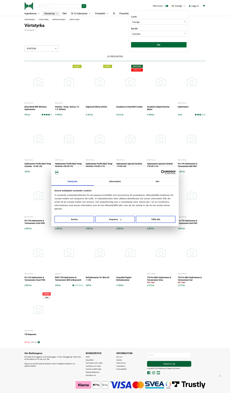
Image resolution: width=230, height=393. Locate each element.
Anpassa (115, 219)
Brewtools (59, 103)
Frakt (88, 357)
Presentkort (125, 13)
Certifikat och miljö (93, 366)
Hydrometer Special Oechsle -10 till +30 (129, 165)
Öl (114, 13)
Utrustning (51, 13)
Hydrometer (183, 107)
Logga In (194, 6)
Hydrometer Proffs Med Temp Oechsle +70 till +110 (99, 165)
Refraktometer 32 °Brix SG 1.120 (97, 278)
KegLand (58, 273)
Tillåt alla (155, 219)
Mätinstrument (59, 19)
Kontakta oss (91, 375)
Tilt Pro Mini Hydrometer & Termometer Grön (159, 278)
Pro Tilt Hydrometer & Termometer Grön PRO (34, 222)
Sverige (178, 5)
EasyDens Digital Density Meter (158, 108)
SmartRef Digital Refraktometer (123, 278)
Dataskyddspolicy (93, 372)
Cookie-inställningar (93, 369)
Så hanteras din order (94, 363)
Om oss (119, 357)
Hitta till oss (121, 363)
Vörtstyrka (74, 19)
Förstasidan (29, 19)
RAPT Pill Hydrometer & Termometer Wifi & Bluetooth (68, 278)
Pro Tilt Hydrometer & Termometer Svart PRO (34, 278)
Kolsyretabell (121, 369)
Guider (119, 360)
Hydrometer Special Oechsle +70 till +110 (160, 165)
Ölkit (64, 13)
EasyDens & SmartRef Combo (129, 107)
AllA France (182, 103)
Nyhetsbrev (120, 366)
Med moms (160, 6)
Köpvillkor (90, 360)
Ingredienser (32, 13)
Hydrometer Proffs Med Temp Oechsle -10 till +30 (37, 165)
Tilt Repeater (30, 334)
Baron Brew (182, 160)
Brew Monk (28, 103)
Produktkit (102, 13)
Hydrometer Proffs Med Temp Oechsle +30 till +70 (68, 165)
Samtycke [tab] (73, 181)
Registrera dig (169, 364)
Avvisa (74, 219)
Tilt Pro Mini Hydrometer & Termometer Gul (190, 278)
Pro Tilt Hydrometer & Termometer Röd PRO (187, 222)
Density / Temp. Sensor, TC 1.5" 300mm (67, 108)
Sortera (42, 48)
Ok (159, 44)
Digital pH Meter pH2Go (96, 107)
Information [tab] (115, 181)
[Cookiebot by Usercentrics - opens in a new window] (163, 172)
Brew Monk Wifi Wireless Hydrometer (35, 108)
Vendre (178, 368)
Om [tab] (157, 181)
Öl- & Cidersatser (81, 13)
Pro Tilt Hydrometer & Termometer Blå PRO (187, 165)
